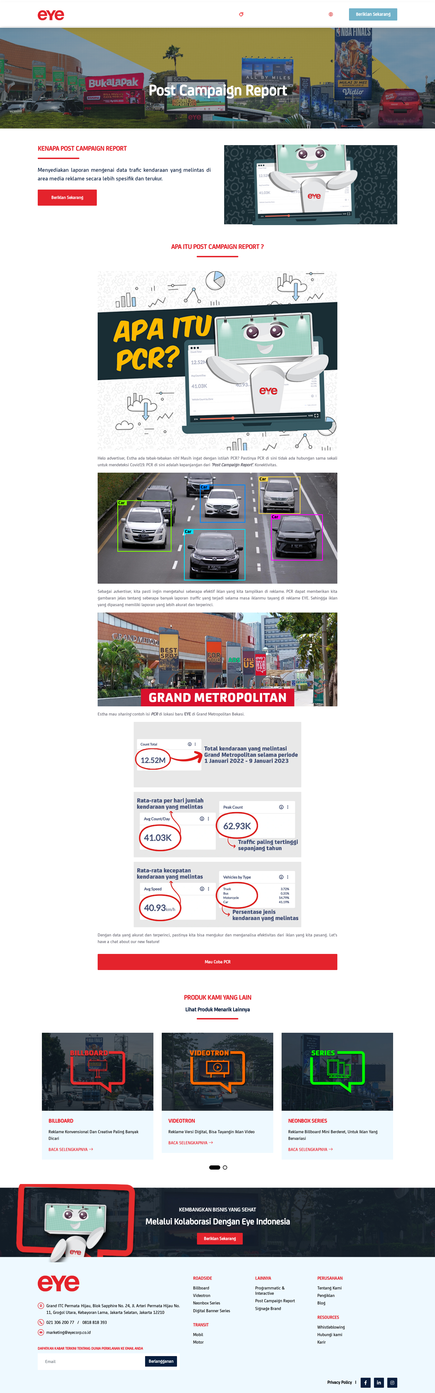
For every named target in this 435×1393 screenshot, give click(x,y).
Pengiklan (326, 1295)
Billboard (201, 1288)
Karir (321, 1342)
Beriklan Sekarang (67, 197)
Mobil (198, 1334)
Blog (321, 1303)
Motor (198, 1342)
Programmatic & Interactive (270, 1291)
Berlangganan (161, 1361)
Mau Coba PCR (218, 961)
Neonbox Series (206, 1303)
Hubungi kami (329, 1334)
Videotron (201, 1295)
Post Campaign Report (275, 1300)
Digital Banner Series (211, 1310)
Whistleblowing (331, 1327)
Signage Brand (268, 1308)
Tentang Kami (329, 1288)
